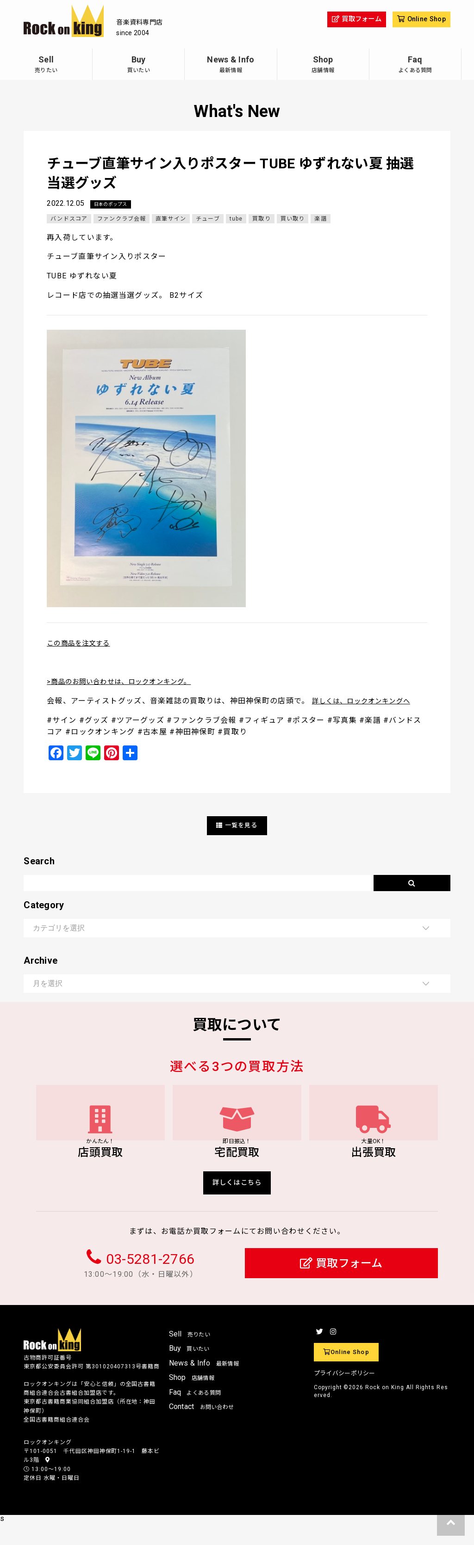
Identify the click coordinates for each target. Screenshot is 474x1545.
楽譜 (323, 219)
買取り (263, 219)
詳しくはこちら (237, 1203)
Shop (323, 65)
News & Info (230, 65)
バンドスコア (69, 219)
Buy (138, 65)
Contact (201, 1429)
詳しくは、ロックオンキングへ (368, 701)
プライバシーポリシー (344, 1395)
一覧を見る (237, 825)
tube (237, 219)
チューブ (209, 219)
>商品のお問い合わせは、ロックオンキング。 (129, 681)
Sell (46, 65)
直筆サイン (171, 219)
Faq (415, 65)
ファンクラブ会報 (122, 219)
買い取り (294, 219)
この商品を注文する (83, 643)
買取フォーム (341, 1286)
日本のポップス (114, 204)
